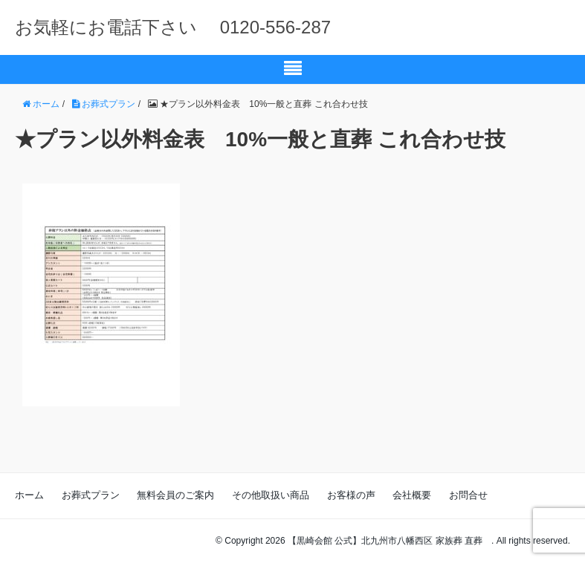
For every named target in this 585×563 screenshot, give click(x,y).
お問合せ (468, 495)
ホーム (29, 495)
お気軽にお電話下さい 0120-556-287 (173, 27)
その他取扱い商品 (270, 495)
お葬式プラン (91, 495)
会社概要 (411, 495)
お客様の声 (351, 495)
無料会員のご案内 (175, 495)
